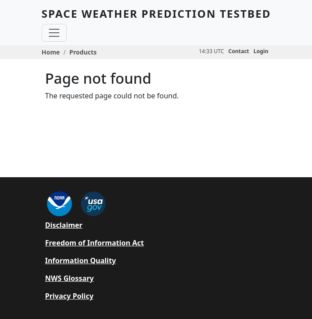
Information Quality (80, 260)
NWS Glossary (69, 278)
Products (83, 52)
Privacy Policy (69, 296)
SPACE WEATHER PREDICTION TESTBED (156, 13)
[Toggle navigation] (54, 33)
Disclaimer (64, 225)
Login (260, 51)
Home (51, 52)
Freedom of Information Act (94, 243)
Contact (239, 51)
